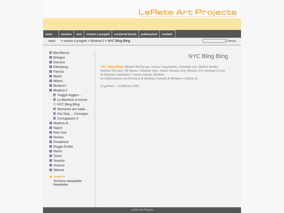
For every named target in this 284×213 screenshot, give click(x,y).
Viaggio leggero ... (70, 95)
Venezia (59, 160)
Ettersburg (60, 67)
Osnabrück (61, 142)
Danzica (59, 62)
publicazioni (149, 34)
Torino (57, 156)
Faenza (58, 71)
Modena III (60, 123)
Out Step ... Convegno (72, 114)
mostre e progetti (98, 34)
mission (66, 34)
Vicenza (58, 165)
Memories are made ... (73, 109)
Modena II (97, 41)
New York (60, 132)
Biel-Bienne (61, 53)
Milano (58, 81)
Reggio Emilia (63, 146)
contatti (167, 34)
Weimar (58, 170)
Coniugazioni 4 (67, 118)
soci (79, 34)
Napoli (57, 128)
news (51, 34)
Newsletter (60, 184)
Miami (58, 76)
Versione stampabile (67, 181)
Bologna (59, 57)
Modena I (59, 85)
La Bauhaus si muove (72, 100)
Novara (58, 137)
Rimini (57, 151)
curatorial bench (125, 34)
